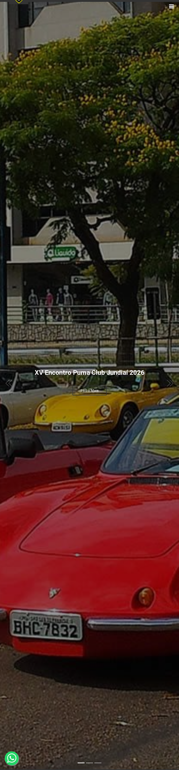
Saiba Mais (89, 380)
